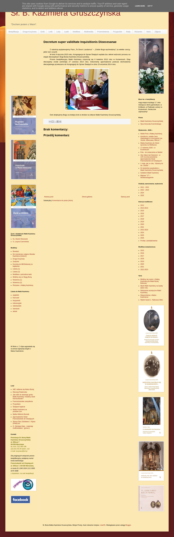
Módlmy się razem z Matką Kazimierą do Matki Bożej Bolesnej (150, 281)
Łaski (66, 32)
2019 (142, 222)
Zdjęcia (158, 32)
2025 (142, 195)
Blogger (128, 525)
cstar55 (102, 525)
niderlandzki (17, 306)
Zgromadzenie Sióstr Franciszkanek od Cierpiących (23, 418)
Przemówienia (103, 32)
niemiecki (16, 309)
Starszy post (125, 197)
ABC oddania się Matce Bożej (23, 389)
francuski (16, 298)
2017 (142, 216)
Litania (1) (16, 269)
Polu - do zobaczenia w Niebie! (151, 152)
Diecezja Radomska (20, 392)
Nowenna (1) (17, 280)
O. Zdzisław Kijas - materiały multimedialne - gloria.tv (23, 427)
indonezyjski (17, 303)
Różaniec (138, 32)
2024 (142, 193)
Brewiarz (16, 251)
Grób (42, 32)
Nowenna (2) (17, 282)
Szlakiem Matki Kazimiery (149, 173)
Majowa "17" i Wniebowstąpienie (146, 176)
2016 (142, 213)
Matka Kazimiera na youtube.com (20, 410)
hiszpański (16, 300)
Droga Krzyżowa (29, 32)
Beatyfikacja (14, 32)
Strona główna (87, 197)
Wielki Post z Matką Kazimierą (151, 134)
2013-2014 (144, 208)
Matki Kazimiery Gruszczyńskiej (151, 121)
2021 (142, 227)
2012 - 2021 (144, 187)
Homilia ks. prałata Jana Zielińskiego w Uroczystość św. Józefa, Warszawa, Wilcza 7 (151, 138)
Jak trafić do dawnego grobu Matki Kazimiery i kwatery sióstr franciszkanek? (24, 397)
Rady (128, 32)
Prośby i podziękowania (148, 241)
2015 (142, 211)
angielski (16, 295)
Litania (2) (16, 272)
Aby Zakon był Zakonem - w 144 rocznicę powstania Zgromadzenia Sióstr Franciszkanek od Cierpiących (151, 158)
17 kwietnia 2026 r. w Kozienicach (147, 149)
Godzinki (16, 261)
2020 (142, 224)
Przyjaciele (117, 32)
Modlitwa (76, 32)
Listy (58, 32)
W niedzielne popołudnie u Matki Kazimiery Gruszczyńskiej (151, 169)
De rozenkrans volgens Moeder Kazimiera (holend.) (24, 255)
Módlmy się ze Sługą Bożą (22, 277)
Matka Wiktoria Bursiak (21, 414)
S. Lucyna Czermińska (21, 242)
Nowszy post (48, 197)
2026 (142, 238)
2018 (142, 219)
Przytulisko (16, 404)
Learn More (140, 6)
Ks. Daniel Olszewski (20, 239)
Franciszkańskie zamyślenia (23, 401)
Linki (50, 32)
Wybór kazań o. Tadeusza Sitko (151, 300)
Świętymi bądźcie (19, 407)
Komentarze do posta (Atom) (62, 200)
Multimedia (88, 32)
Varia (148, 32)
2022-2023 (144, 230)
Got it (149, 6)
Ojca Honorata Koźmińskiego (150, 124)
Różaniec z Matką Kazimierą (23, 285)
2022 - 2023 (144, 190)
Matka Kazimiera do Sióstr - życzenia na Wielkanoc (150, 144)
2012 (142, 205)
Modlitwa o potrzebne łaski (22, 274)
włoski (15, 311)
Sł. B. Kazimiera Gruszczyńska (65, 12)
